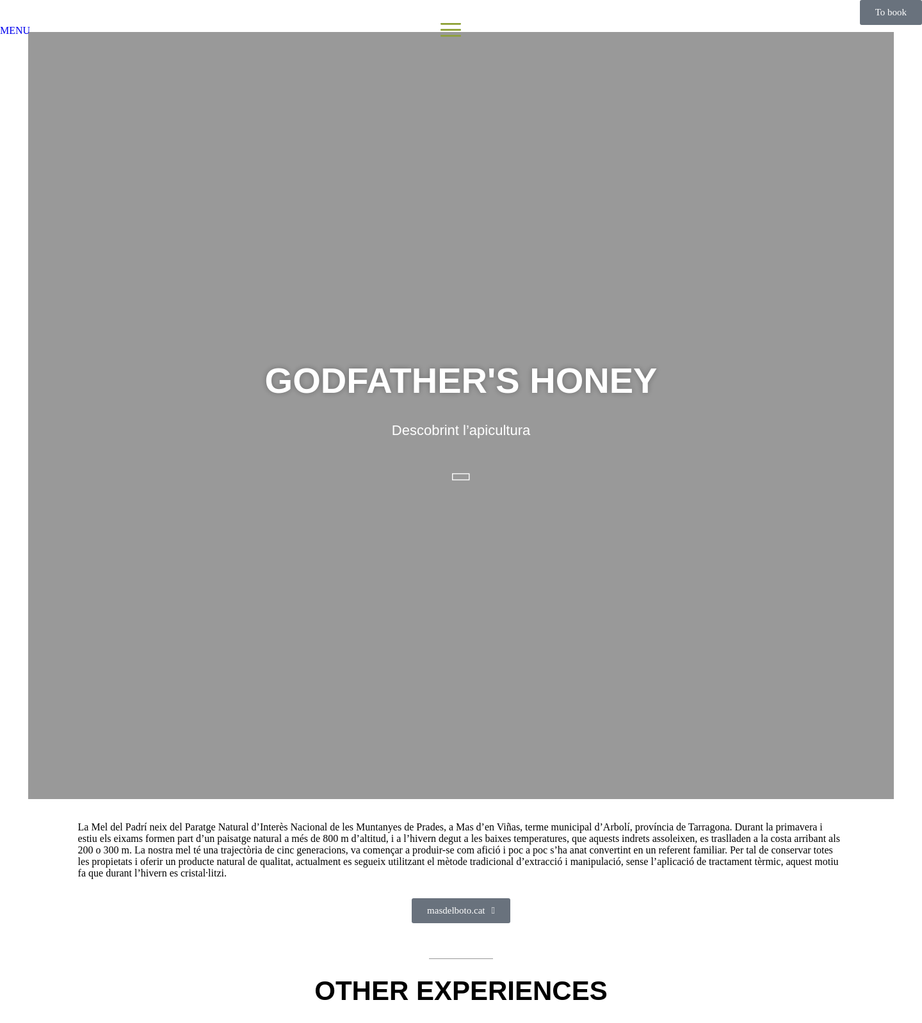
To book (891, 12)
